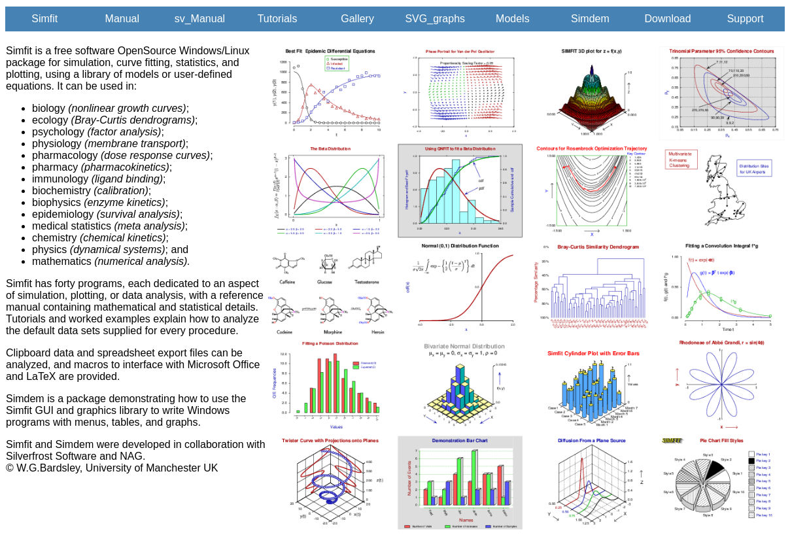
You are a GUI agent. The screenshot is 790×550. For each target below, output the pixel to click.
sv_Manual (200, 18)
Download (667, 18)
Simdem (590, 18)
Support (745, 18)
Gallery (357, 18)
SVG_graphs (435, 18)
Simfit (44, 18)
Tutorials (278, 18)
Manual (122, 18)
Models (513, 18)
